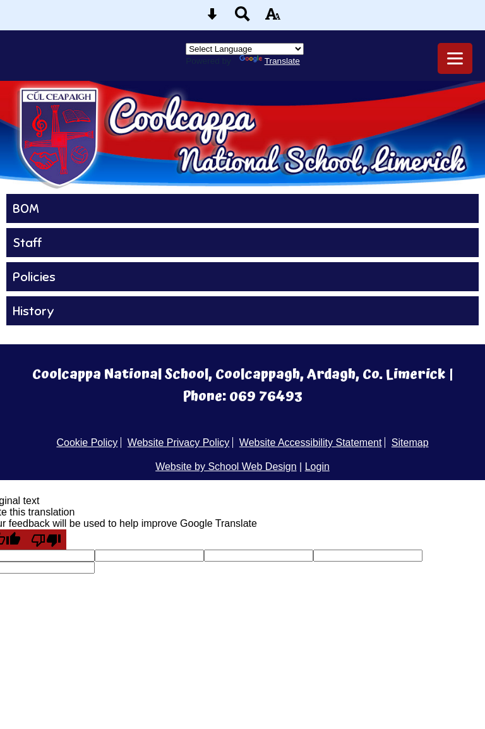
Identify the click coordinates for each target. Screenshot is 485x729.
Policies (34, 276)
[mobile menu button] (455, 58)
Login (317, 466)
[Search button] (242, 18)
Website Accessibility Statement (310, 442)
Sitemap (410, 442)
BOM (26, 208)
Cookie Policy (86, 442)
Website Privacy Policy (179, 442)
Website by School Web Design (226, 466)
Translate (269, 61)
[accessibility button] (273, 18)
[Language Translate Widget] (245, 49)
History (33, 311)
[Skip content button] (212, 18)
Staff (27, 242)
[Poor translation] (46, 539)
